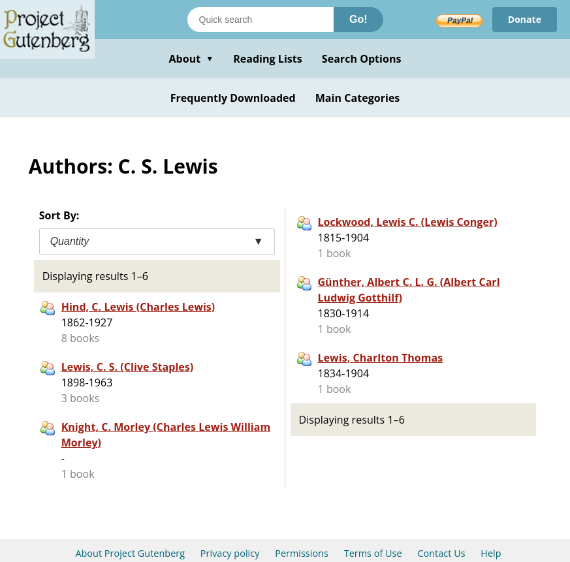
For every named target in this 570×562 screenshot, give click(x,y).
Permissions (301, 553)
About (191, 59)
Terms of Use (373, 553)
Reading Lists (267, 59)
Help (491, 553)
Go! (358, 19)
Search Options (362, 59)
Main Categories (357, 98)
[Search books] (260, 19)
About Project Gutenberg (130, 553)
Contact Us (441, 553)
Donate (524, 19)
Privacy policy (230, 553)
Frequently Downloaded (233, 98)
